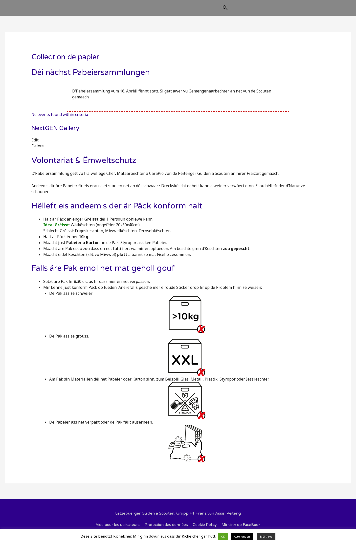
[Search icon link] (250, 10)
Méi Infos (266, 536)
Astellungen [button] (242, 536)
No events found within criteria (60, 118)
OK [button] (223, 536)
